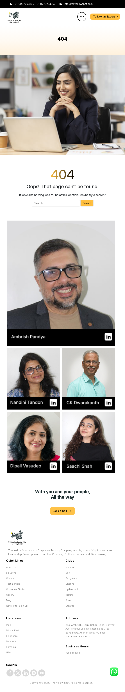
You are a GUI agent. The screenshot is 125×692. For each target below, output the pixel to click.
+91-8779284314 (46, 4)
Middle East (12, 630)
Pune (68, 600)
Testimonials (13, 583)
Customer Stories (16, 589)
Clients (10, 578)
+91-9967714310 (24, 4)
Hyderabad (71, 589)
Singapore (12, 635)
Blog (8, 600)
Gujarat (69, 605)
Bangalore (71, 578)
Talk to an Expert (104, 16)
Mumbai (69, 567)
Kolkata (69, 594)
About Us (11, 567)
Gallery (10, 594)
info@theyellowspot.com (80, 4)
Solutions (11, 572)
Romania (11, 646)
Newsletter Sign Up (17, 605)
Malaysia (11, 641)
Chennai (70, 583)
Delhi (68, 572)
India (9, 624)
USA (8, 652)
